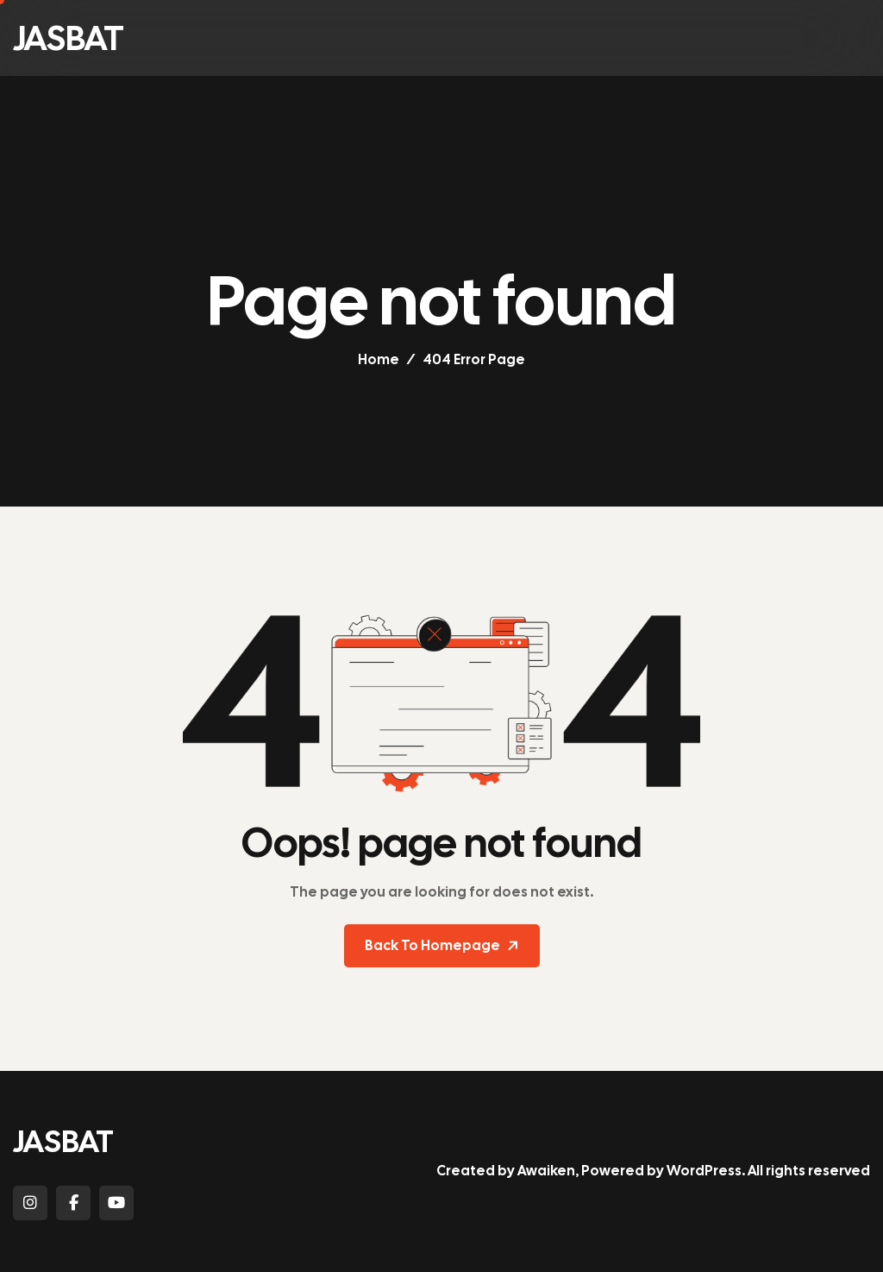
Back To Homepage (444, 945)
